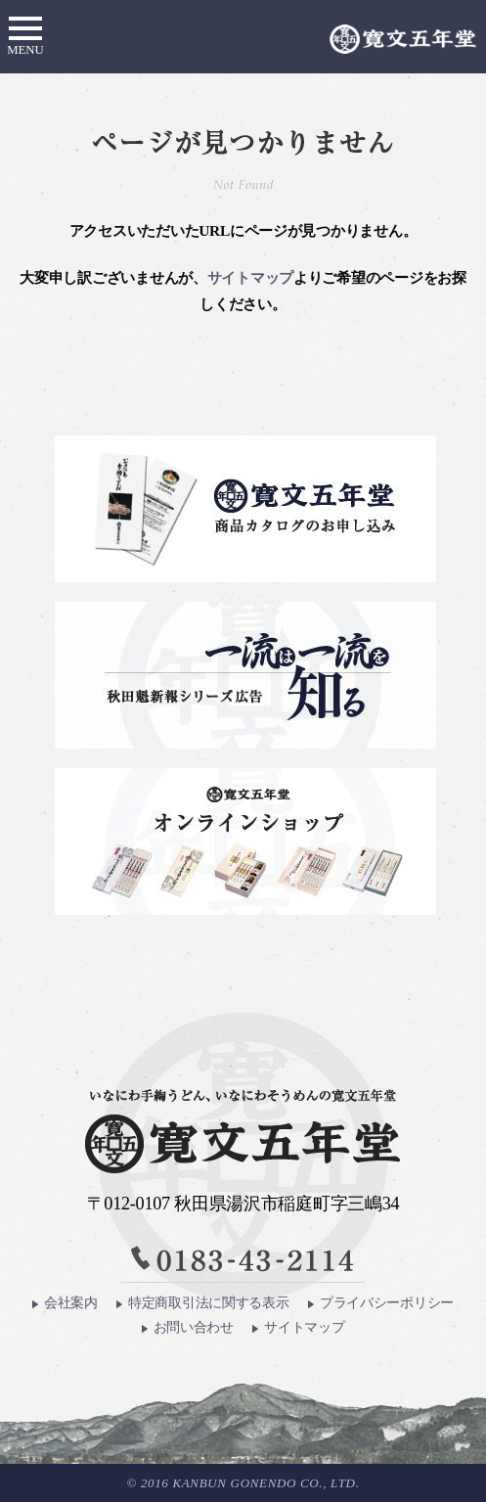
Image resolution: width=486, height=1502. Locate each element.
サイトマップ (250, 277)
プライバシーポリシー (381, 1303)
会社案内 (65, 1303)
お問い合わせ (188, 1327)
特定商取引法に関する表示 (202, 1303)
